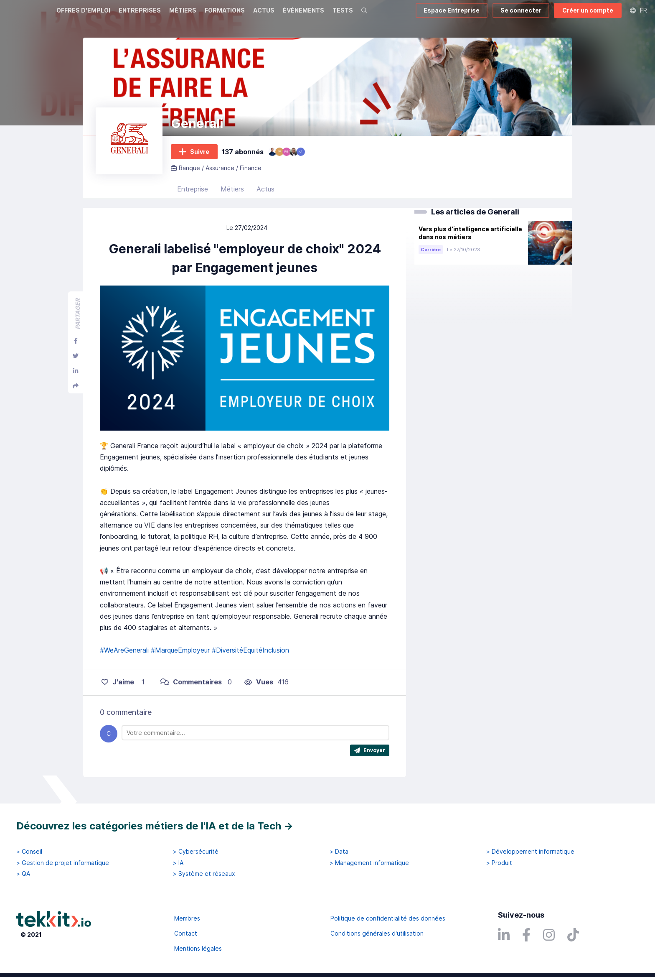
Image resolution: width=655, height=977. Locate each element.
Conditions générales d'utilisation (377, 933)
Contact (185, 933)
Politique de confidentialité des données (387, 918)
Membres (187, 918)
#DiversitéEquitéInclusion (250, 655)
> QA (23, 873)
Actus (265, 194)
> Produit (499, 863)
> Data (339, 852)
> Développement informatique (530, 852)
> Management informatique (369, 863)
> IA (178, 863)
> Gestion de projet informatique (62, 863)
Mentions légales (198, 948)
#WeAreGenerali (124, 655)
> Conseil (29, 852)
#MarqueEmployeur (180, 655)
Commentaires (191, 687)
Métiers (232, 194)
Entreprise (192, 194)
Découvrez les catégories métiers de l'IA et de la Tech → (154, 826)
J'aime (118, 687)
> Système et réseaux (204, 873)
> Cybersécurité (195, 852)
